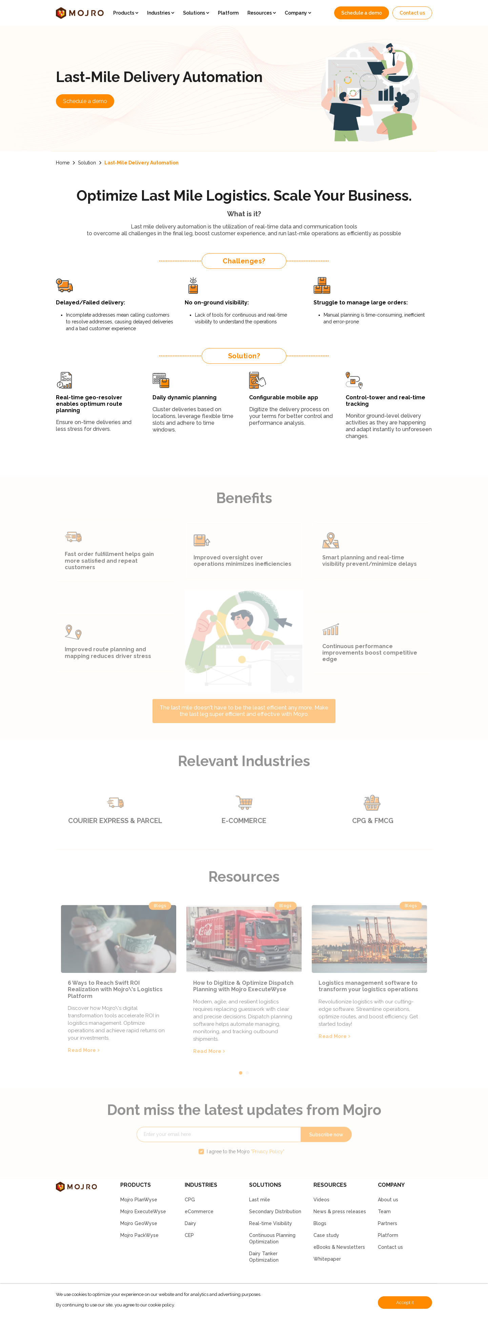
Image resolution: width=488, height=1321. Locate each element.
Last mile (259, 1199)
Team (384, 1211)
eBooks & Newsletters (339, 1247)
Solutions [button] (194, 13)
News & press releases (339, 1211)
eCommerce (199, 1211)
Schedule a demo (361, 13)
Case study (326, 1235)
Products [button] (124, 13)
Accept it (405, 1302)
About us (388, 1199)
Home (62, 162)
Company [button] (296, 13)
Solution (87, 162)
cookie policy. (161, 1304)
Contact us (412, 13)
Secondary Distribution (275, 1211)
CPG (190, 1199)
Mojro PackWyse (139, 1235)
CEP (189, 1235)
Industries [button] (159, 13)
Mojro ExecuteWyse (143, 1211)
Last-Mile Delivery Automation (141, 162)
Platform (228, 13)
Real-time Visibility (270, 1223)
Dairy (190, 1223)
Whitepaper (327, 1259)
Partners (387, 1223)
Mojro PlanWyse (138, 1199)
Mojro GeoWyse (138, 1223)
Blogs (319, 1223)
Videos (321, 1199)
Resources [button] (260, 13)
